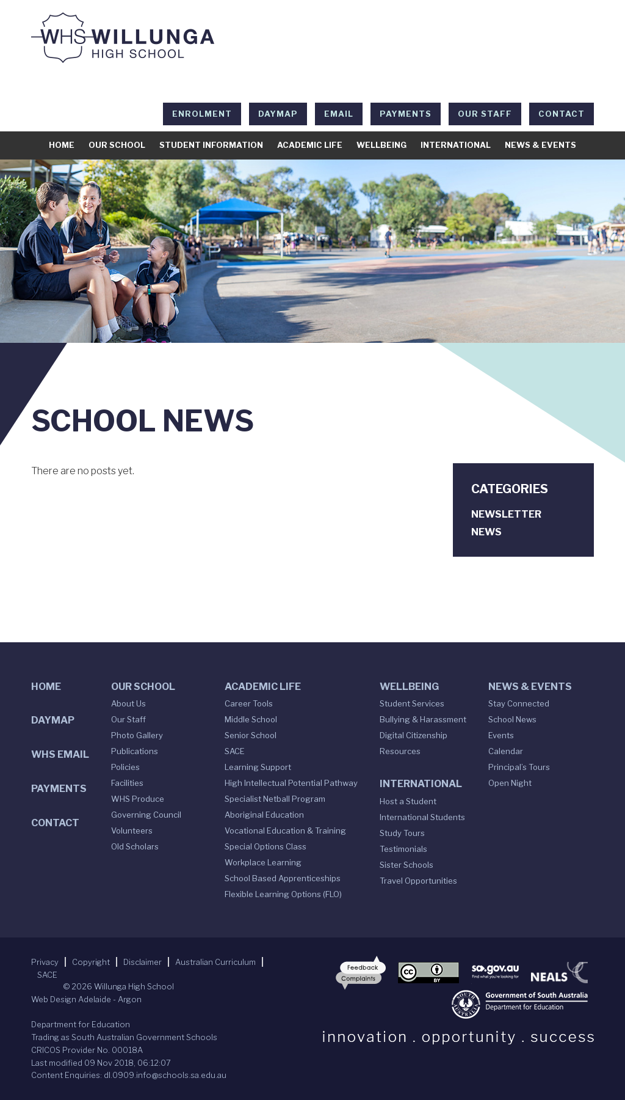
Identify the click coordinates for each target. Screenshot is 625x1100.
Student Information (211, 145)
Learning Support (258, 767)
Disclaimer (142, 962)
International (456, 145)
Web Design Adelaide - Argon (86, 999)
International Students (422, 817)
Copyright (91, 962)
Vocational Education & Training (285, 830)
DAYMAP (278, 114)
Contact (561, 114)
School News (512, 719)
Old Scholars (135, 846)
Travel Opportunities (418, 881)
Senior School (250, 735)
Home (61, 145)
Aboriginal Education (264, 815)
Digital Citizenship (413, 735)
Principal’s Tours (519, 767)
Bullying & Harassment (423, 719)
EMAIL (338, 114)
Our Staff (485, 114)
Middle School (251, 719)
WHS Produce (137, 799)
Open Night (510, 783)
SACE (235, 751)
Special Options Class (265, 846)
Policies (125, 767)
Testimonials (403, 849)
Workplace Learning (263, 862)
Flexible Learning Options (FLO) (283, 894)
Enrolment (202, 114)
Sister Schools (406, 865)
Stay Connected (518, 703)
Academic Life (309, 145)
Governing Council (146, 815)
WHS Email (60, 754)
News (486, 532)
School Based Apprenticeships (283, 878)
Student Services (412, 703)
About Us (128, 703)
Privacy (45, 962)
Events (501, 735)
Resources (400, 751)
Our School (117, 145)
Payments (406, 114)
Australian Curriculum (215, 962)
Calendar (505, 751)
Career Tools (249, 703)
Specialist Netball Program (275, 799)
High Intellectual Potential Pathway (291, 783)
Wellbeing (381, 145)
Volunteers (132, 830)
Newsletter (506, 514)
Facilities (127, 783)
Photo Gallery (137, 735)
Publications (134, 751)
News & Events (540, 145)
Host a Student (408, 801)
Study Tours (402, 833)
